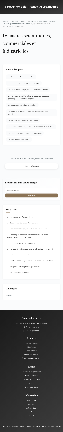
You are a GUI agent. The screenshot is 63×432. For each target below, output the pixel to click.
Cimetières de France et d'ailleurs (31, 7)
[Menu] (59, 2)
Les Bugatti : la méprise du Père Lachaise (24, 83)
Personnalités (31, 351)
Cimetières (31, 347)
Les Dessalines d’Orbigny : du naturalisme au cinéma (28, 90)
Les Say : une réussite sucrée (19, 140)
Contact (31, 404)
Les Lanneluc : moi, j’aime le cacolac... (22, 105)
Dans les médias (31, 387)
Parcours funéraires (32, 355)
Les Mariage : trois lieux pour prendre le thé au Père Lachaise (28, 112)
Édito (31, 415)
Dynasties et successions (38, 21)
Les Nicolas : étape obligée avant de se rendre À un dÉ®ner (31, 127)
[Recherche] (31, 190)
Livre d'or (31, 383)
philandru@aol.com (31, 331)
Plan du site (31, 400)
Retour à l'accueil (31, 166)
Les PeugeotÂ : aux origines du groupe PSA (25, 133)
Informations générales (31, 372)
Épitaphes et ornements (31, 358)
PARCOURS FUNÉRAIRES (18, 21)
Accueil (5, 21)
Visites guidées (31, 343)
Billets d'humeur (31, 376)
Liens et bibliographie (31, 379)
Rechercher (31, 195)
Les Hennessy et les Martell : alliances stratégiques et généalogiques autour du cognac (28, 97)
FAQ (31, 412)
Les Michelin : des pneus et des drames (23, 120)
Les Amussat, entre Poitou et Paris (21, 77)
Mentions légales (31, 408)
